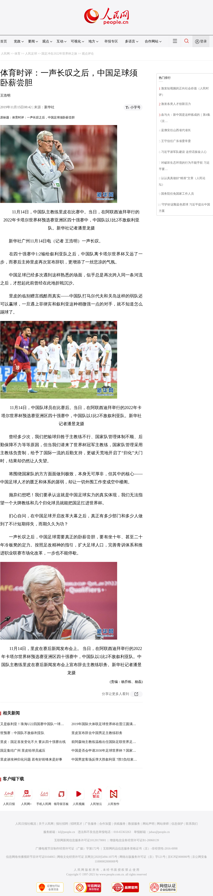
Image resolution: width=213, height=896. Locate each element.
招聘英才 (76, 823)
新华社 (49, 107)
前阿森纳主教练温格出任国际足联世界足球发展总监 (110, 742)
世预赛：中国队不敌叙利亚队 (22, 733)
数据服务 (134, 823)
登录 (203, 41)
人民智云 (96, 796)
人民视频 (78, 796)
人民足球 (31, 53)
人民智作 (113, 796)
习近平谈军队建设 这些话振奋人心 (184, 151)
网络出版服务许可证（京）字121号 (142, 856)
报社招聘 (62, 823)
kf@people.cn (66, 832)
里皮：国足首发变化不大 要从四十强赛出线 (33, 742)
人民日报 (8, 796)
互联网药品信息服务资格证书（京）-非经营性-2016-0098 (140, 848)
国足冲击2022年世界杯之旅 (59, 53)
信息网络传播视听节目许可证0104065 (30, 856)
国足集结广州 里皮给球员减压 (22, 750)
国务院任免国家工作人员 (177, 193)
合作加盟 (105, 823)
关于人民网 (46, 823)
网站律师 (163, 823)
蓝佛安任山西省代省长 (176, 130)
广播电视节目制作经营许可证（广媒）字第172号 (67, 848)
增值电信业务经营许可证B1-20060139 (134, 840)
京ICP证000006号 (179, 856)
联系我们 (192, 823)
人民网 (5, 53)
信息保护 (177, 823)
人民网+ (26, 796)
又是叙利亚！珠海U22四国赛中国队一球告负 (33, 724)
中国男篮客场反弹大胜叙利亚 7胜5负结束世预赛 (107, 759)
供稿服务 (120, 823)
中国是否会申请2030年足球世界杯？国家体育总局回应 (112, 750)
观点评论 (88, 53)
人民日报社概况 (25, 823)
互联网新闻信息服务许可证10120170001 (80, 840)
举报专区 (111, 41)
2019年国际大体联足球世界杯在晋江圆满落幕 (105, 724)
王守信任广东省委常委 (176, 141)
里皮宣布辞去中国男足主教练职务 (96, 733)
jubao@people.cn (159, 832)
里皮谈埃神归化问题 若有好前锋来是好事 (31, 759)
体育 (17, 53)
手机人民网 (43, 796)
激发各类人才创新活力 (176, 103)
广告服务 (91, 823)
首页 (3, 41)
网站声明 (149, 823)
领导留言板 (61, 796)
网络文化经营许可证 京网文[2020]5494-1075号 (87, 856)
